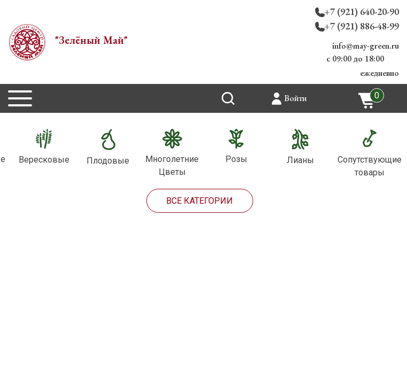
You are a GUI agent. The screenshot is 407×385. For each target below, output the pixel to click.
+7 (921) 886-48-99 (361, 26)
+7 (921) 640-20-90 (361, 11)
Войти (295, 98)
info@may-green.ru (365, 45)
